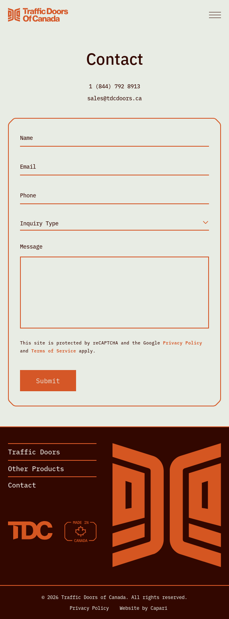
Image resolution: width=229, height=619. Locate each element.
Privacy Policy (182, 342)
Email (28, 166)
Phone (28, 195)
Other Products (36, 468)
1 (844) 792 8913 (114, 86)
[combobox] (114, 223)
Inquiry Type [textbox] (39, 223)
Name (26, 137)
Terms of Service (53, 350)
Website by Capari (143, 608)
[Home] (38, 15)
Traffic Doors (34, 451)
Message (31, 246)
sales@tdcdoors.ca (114, 98)
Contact (22, 484)
